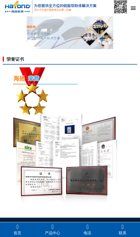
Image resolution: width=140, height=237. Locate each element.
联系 (122, 229)
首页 (17, 229)
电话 (87, 229)
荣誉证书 (15, 59)
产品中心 (52, 229)
